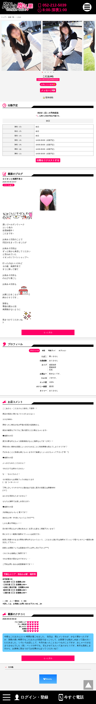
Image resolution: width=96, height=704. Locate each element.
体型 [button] (43, 350)
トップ (3, 17)
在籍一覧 (11, 17)
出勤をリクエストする (48, 160)
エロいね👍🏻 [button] (8, 185)
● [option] (42, 72)
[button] (87, 7)
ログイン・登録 (31, 696)
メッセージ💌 (48, 90)
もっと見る (48, 332)
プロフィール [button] (34, 350)
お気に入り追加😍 (48, 84)
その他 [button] (10, 667)
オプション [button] (62, 350)
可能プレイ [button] (52, 350)
